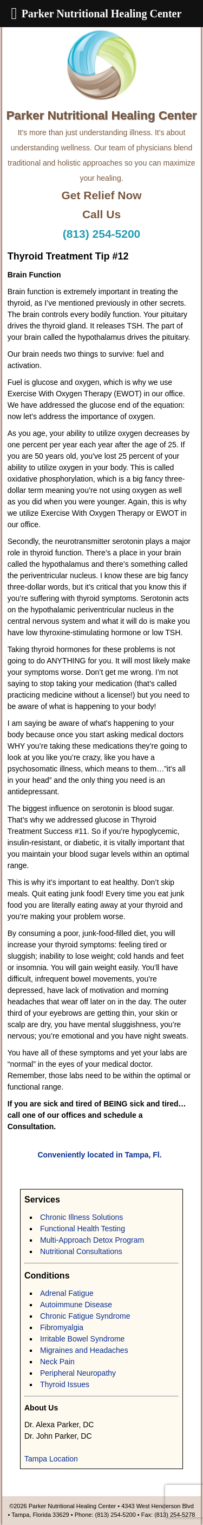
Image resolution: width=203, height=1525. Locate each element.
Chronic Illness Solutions (81, 1217)
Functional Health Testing (82, 1228)
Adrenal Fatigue (67, 1293)
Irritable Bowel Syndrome (82, 1338)
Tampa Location (51, 1458)
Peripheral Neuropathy (78, 1373)
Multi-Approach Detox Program (92, 1240)
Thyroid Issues (64, 1384)
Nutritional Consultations (81, 1251)
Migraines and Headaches (84, 1350)
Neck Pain (57, 1361)
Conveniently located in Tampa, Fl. (99, 1154)
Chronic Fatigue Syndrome (85, 1316)
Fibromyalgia (61, 1327)
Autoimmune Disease (76, 1304)
